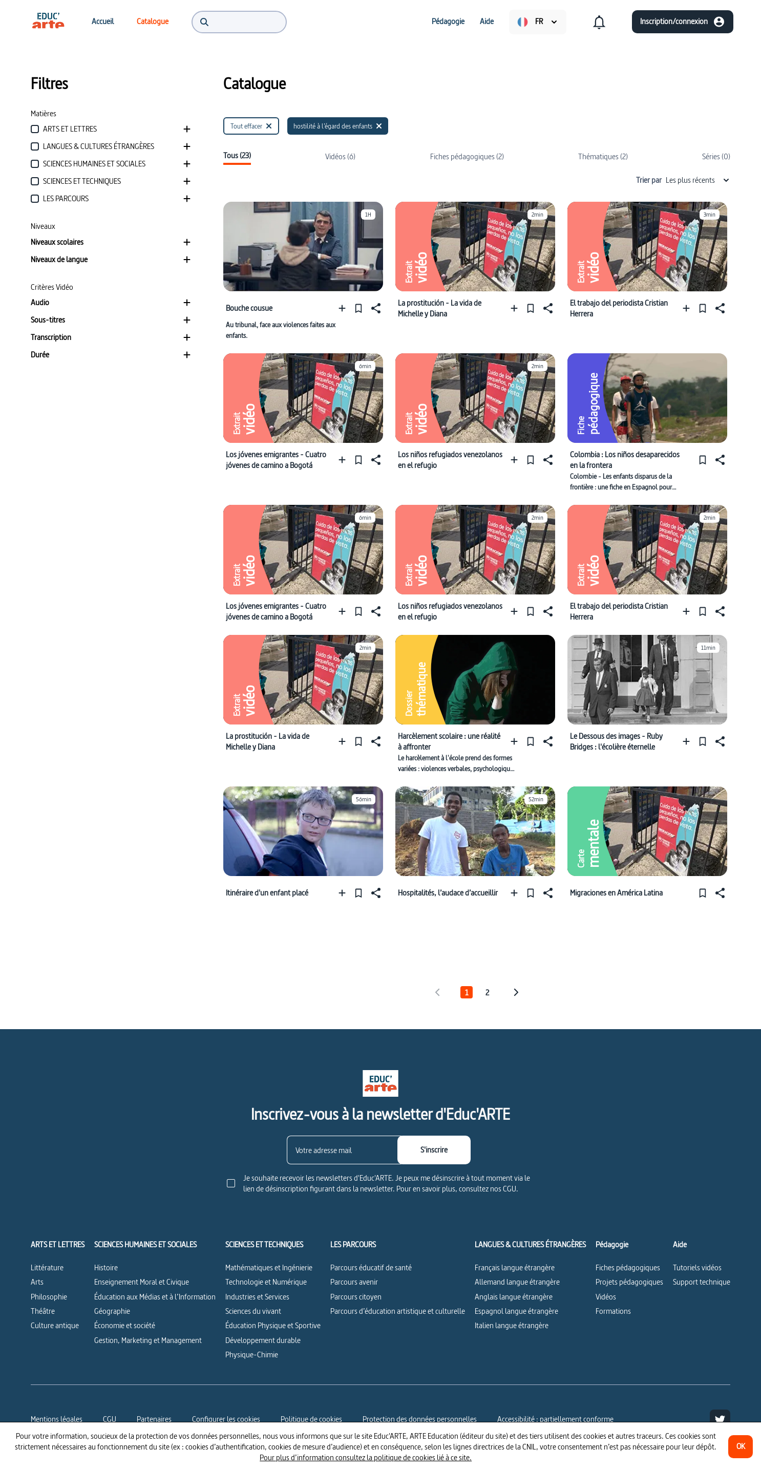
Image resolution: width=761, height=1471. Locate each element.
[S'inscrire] (434, 1150)
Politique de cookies (311, 1419)
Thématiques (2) (603, 156)
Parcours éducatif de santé (371, 1267)
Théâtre (43, 1311)
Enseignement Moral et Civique (141, 1281)
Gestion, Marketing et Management (148, 1340)
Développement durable (263, 1340)
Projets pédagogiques (629, 1281)
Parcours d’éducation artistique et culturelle (397, 1311)
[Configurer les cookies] (226, 1419)
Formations (613, 1311)
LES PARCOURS (353, 1244)
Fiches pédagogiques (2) (467, 156)
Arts (37, 1281)
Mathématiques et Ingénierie (268, 1267)
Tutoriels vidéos (697, 1267)
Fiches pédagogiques (628, 1267)
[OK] (740, 1446)
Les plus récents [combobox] (698, 180)
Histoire (106, 1267)
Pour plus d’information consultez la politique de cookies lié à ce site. (366, 1457)
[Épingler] (358, 307)
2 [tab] (487, 992)
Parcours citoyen (356, 1296)
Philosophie (49, 1296)
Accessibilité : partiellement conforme (555, 1419)
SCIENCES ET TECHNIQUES (264, 1244)
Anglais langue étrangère (514, 1296)
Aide (680, 1244)
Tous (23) (237, 156)
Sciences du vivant (253, 1311)
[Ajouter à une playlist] (344, 307)
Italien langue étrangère (511, 1325)
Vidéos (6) (340, 156)
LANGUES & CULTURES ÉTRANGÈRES (530, 1244)
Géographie (112, 1311)
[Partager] (375, 307)
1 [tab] (466, 992)
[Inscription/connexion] (682, 21)
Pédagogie (612, 1244)
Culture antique (55, 1325)
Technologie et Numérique (266, 1281)
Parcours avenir (354, 1281)
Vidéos (606, 1296)
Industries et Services (257, 1296)
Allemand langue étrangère (517, 1281)
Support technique (701, 1281)
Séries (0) (716, 156)
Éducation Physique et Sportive (273, 1325)
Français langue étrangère (515, 1267)
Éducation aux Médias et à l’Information (155, 1296)
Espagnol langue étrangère (516, 1311)
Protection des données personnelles (420, 1419)
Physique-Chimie (251, 1354)
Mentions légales (56, 1419)
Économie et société (124, 1325)
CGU (109, 1419)
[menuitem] (48, 21)
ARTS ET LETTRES (57, 1244)
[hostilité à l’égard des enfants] (337, 126)
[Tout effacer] (251, 126)
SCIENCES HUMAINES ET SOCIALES (145, 1244)
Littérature (47, 1267)
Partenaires (154, 1419)
